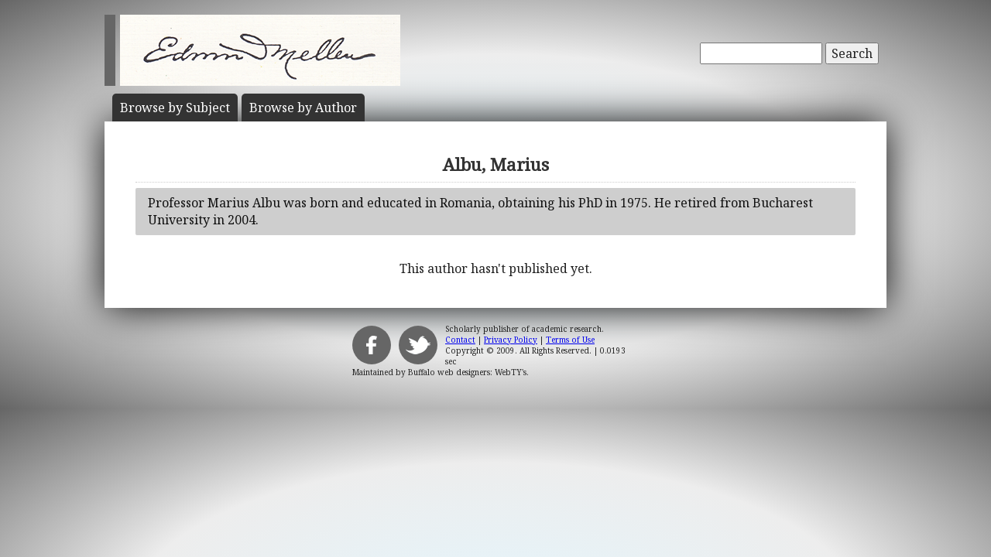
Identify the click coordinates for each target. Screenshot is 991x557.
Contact (460, 339)
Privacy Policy (510, 339)
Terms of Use (570, 339)
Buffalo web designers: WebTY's (467, 372)
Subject (175, 107)
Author (303, 107)
